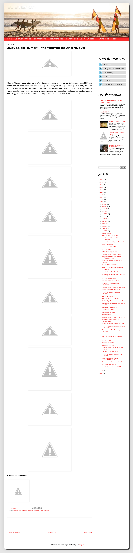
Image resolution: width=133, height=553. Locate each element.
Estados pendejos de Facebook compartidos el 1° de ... (110, 358)
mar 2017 (105, 226)
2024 (102, 185)
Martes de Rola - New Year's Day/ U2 (112, 362)
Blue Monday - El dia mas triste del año (112, 301)
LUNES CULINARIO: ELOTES (117, 121)
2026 (102, 180)
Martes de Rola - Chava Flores (110, 298)
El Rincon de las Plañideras (81, 39)
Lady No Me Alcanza (107, 296)
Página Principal (51, 532)
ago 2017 (104, 214)
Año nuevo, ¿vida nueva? (109, 364)
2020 (102, 194)
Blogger (81, 545)
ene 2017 (104, 231)
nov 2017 (104, 206)
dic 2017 (104, 204)
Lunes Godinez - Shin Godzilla (110, 272)
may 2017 (105, 221)
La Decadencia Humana (108, 312)
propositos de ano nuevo (34, 510)
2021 (102, 192)
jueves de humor (18, 510)
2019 (102, 197)
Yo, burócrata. (105, 334)
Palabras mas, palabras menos (113, 84)
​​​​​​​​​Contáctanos (56, 39)
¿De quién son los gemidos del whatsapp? (116, 146)
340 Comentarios (25, 508)
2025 (102, 182)
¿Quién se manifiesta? (108, 343)
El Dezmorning (108, 73)
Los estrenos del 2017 (108, 345)
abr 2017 (104, 223)
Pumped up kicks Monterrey (109, 264)
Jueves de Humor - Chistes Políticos (112, 254)
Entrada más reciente (14, 532)
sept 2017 (105, 211)
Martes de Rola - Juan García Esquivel (112, 267)
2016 (102, 370)
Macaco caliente (106, 315)
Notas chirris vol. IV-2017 (109, 247)
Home (9, 39)
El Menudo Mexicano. (108, 244)
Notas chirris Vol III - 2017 (109, 278)
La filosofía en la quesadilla (109, 252)
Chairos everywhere (107, 249)
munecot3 (24, 510)
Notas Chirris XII (106, 340)
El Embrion (21, 7)
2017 (102, 202)
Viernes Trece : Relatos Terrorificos (111, 307)
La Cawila (107, 80)
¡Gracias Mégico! (106, 233)
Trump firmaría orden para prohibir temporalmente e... (111, 257)
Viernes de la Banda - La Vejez (110, 281)
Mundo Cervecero (108, 39)
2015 (102, 373)
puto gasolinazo (45, 510)
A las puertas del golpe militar (110, 351)
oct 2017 (104, 209)
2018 (102, 199)
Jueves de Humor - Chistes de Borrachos (113, 287)
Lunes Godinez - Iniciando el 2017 (111, 367)
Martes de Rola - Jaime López (110, 235)
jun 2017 (104, 218)
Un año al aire (105, 269)
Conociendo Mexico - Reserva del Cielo (113, 323)
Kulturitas (107, 76)
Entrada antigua (87, 532)
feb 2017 (104, 228)
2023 (102, 187)
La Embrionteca (23, 39)
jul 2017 (104, 216)
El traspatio (40, 39)
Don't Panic (107, 65)
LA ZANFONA (105, 112)
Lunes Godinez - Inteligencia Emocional (113, 242)
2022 (102, 189)
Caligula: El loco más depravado (111, 289)
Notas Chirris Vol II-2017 (108, 310)
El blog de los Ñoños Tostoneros (114, 69)
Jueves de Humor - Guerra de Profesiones (113, 317)
